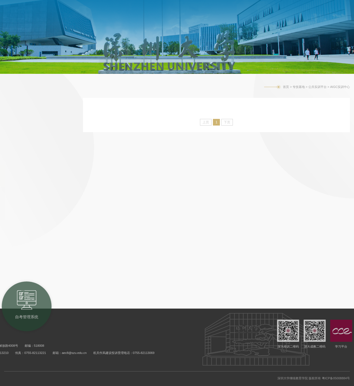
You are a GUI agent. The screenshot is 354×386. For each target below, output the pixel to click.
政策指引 (17, 109)
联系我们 (17, 275)
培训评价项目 (22, 153)
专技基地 (299, 86)
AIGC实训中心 (31, 195)
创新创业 (17, 253)
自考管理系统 (259, 5)
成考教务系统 (221, 5)
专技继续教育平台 (28, 231)
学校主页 (288, 6)
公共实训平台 (22, 176)
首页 (286, 86)
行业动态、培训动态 (30, 131)
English (308, 6)
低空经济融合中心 (34, 211)
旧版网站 (327, 6)
